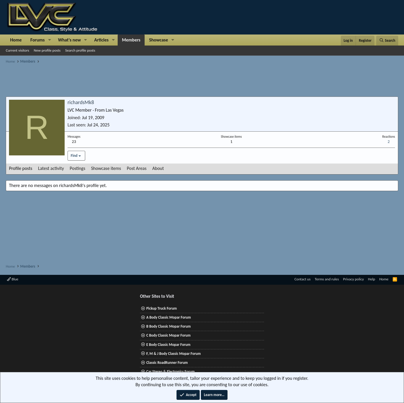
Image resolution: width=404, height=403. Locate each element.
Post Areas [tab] (137, 168)
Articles (101, 40)
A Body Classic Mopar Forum (168, 317)
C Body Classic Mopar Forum (168, 335)
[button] (49, 40)
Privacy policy (353, 279)
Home (16, 40)
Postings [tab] (77, 168)
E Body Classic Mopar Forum (168, 344)
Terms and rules (327, 279)
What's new (69, 40)
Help (371, 279)
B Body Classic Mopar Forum (168, 326)
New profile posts (47, 50)
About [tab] (158, 168)
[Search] (387, 41)
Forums (37, 40)
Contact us (302, 279)
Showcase (158, 40)
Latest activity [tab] (51, 168)
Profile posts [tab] (20, 168)
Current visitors (17, 50)
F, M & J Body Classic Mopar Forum (173, 353)
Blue (12, 279)
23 (74, 141)
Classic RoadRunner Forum (167, 362)
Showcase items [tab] (106, 168)
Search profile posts (80, 50)
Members (131, 40)
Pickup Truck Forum (161, 308)
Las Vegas (115, 110)
